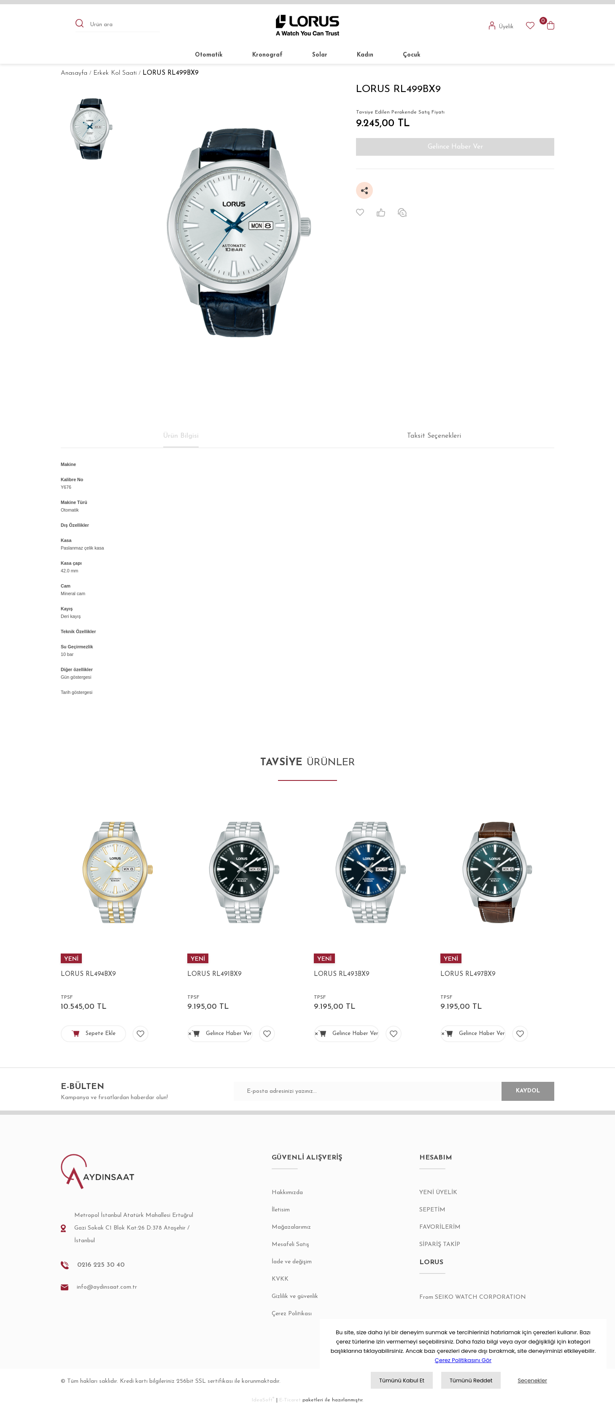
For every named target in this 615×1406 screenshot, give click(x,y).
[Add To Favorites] (360, 212)
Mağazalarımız (291, 1227)
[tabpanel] (117, 914)
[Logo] (307, 25)
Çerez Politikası (292, 1314)
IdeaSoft (263, 1400)
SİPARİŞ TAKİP (439, 1244)
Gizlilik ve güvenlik (295, 1296)
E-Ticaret (290, 1400)
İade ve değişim (292, 1262)
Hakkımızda (287, 1192)
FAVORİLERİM (440, 1227)
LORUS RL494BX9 (88, 974)
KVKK (280, 1279)
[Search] (118, 25)
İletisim (281, 1210)
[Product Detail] (118, 958)
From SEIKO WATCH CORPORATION (472, 1297)
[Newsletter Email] (394, 1091)
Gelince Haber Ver (455, 147)
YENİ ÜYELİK (438, 1192)
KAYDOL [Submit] (518, 1091)
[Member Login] (501, 25)
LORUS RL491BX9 (214, 974)
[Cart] (550, 25)
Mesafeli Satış (290, 1244)
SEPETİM (432, 1210)
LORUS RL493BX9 (342, 974)
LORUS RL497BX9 (468, 974)
